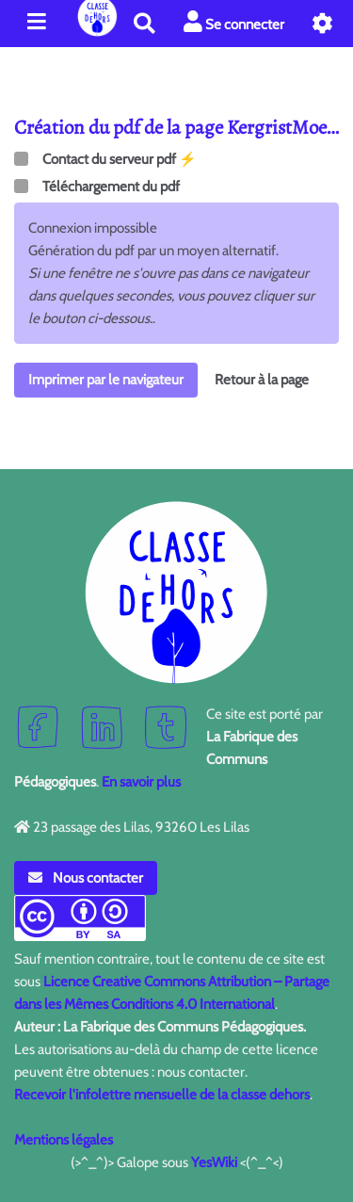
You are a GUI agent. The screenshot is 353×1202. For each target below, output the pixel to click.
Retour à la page (262, 379)
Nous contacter (85, 877)
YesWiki (214, 1162)
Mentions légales (63, 1139)
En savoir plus (141, 781)
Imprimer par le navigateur (106, 379)
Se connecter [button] (234, 22)
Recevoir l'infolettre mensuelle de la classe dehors (162, 1094)
